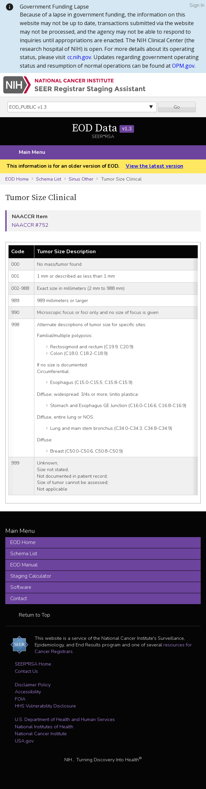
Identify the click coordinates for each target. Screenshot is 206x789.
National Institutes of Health (44, 726)
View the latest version (154, 166)
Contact (18, 598)
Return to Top (34, 615)
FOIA (20, 699)
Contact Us (26, 671)
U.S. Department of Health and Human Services (65, 719)
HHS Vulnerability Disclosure (45, 706)
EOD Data (103, 128)
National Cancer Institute (41, 733)
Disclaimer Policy (33, 684)
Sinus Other (81, 179)
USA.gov (24, 741)
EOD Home (17, 179)
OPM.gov (183, 65)
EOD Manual (24, 565)
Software (20, 587)
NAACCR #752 (30, 225)
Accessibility (28, 691)
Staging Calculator (30, 576)
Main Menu (32, 152)
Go (177, 107)
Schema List (48, 179)
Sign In (196, 5)
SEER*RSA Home (33, 664)
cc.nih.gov (79, 57)
